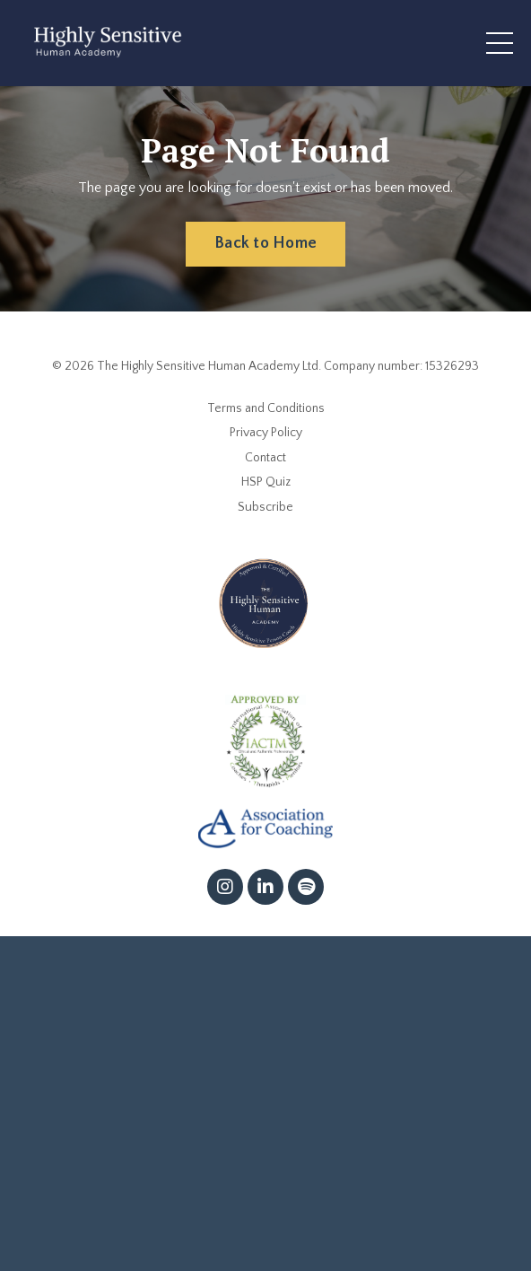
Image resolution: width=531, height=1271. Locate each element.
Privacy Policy (266, 432)
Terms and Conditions (266, 408)
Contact (265, 458)
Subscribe (265, 507)
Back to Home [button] (265, 243)
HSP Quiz (266, 482)
